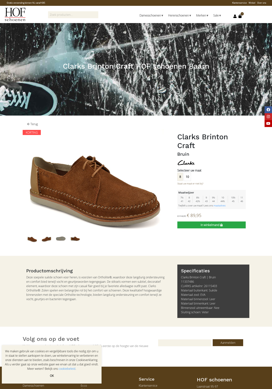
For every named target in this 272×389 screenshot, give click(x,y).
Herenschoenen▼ (180, 15)
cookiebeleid (67, 369)
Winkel (252, 2)
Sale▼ (217, 15)
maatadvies (220, 205)
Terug (32, 124)
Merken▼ (202, 15)
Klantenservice (239, 2)
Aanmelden (228, 343)
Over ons (261, 2)
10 (187, 177)
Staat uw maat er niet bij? (190, 183)
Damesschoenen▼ (151, 15)
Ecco (84, 386)
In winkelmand (212, 225)
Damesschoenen (33, 386)
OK (52, 376)
